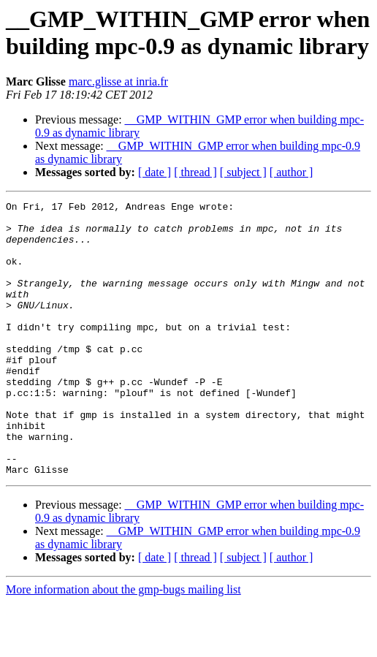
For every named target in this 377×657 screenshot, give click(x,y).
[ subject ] (243, 172)
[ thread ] (195, 172)
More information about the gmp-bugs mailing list (123, 644)
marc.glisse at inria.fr (118, 81)
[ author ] (291, 172)
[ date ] (154, 172)
